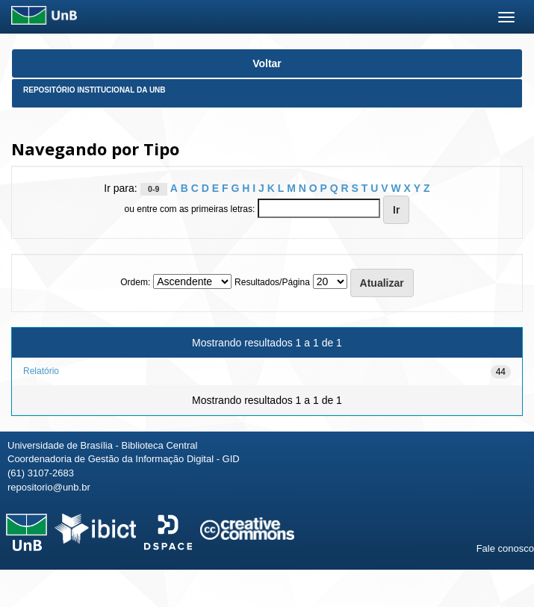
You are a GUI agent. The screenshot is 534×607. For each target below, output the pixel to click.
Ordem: (135, 282)
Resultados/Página (272, 282)
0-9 (153, 188)
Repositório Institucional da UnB (94, 90)
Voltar (267, 63)
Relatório (41, 371)
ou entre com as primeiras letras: (190, 209)
